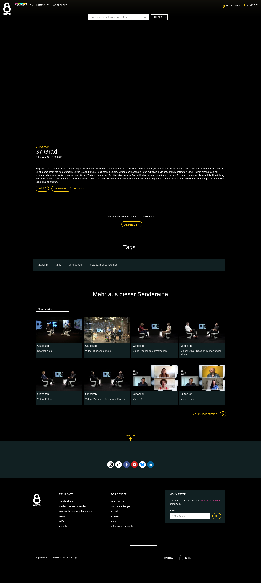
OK (216, 515)
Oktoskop (42, 146)
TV (32, 5)
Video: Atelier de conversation (149, 350)
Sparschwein (44, 350)
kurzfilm (43, 264)
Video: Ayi (138, 398)
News (62, 515)
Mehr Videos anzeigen (208, 413)
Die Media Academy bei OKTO (75, 510)
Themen (160, 17)
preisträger (76, 264)
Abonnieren (61, 188)
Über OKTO (117, 500)
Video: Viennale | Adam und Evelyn (104, 398)
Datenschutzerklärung (65, 556)
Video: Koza (187, 398)
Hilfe (61, 520)
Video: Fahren (44, 398)
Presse (115, 515)
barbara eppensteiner (104, 264)
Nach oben (130, 436)
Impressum (41, 556)
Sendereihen (66, 500)
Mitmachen (43, 5)
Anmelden (131, 224)
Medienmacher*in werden (72, 505)
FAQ (113, 520)
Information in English (122, 525)
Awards (63, 525)
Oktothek (22, 5)
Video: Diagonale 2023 (97, 350)
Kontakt (115, 510)
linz (59, 264)
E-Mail (174, 509)
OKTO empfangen (120, 505)
